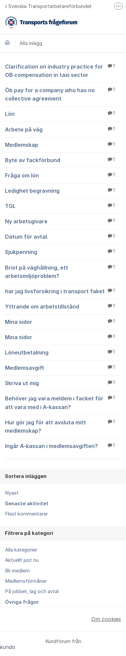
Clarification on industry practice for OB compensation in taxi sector (63, 70)
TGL (63, 205)
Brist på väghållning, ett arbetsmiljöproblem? (63, 271)
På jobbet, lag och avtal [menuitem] (32, 591)
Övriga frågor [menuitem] (22, 602)
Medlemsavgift (63, 367)
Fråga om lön (63, 175)
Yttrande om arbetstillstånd (63, 306)
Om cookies (106, 619)
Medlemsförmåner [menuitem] (26, 581)
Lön (63, 113)
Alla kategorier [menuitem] (21, 550)
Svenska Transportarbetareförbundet (48, 6)
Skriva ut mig (63, 382)
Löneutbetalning (63, 352)
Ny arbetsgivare (63, 221)
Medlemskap (63, 144)
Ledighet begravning (63, 190)
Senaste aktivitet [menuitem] (27, 504)
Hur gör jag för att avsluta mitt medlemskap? (63, 426)
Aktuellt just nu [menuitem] (22, 560)
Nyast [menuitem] (12, 493)
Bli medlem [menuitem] (17, 571)
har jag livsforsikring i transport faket (63, 291)
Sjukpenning (63, 251)
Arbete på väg (63, 129)
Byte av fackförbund (63, 159)
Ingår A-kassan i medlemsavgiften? (63, 445)
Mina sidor (63, 321)
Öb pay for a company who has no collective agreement (63, 94)
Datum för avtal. (63, 236)
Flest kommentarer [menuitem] (26, 514)
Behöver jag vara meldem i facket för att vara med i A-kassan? (63, 402)
